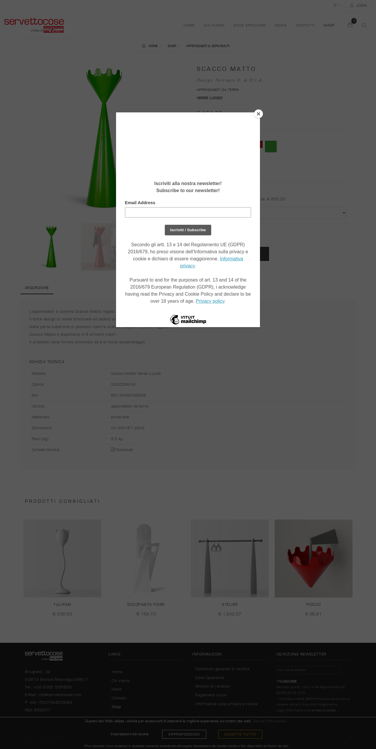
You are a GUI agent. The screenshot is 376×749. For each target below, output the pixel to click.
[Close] (258, 113)
